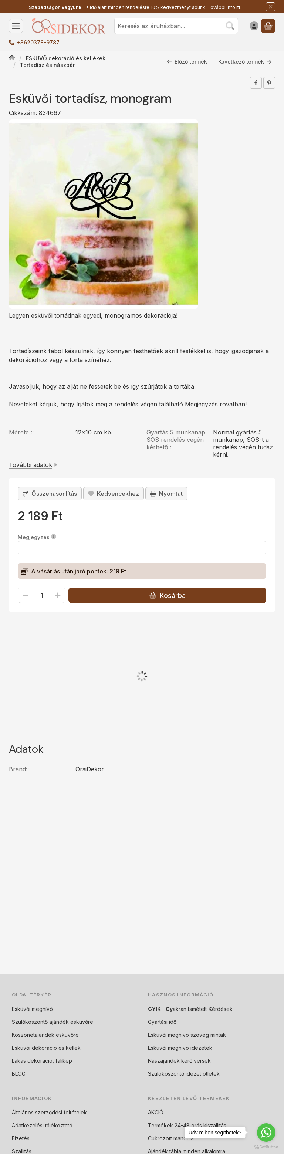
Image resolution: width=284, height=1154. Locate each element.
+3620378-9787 (38, 42)
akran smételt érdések (190, 1009)
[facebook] (256, 83)
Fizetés (21, 1138)
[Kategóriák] (16, 26)
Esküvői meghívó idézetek (180, 1048)
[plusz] (57, 595)
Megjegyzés (37, 537)
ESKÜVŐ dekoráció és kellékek (65, 58)
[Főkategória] (12, 58)
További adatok (33, 464)
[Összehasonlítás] (50, 493)
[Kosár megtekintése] (268, 26)
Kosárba (167, 595)
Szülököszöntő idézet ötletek (184, 1073)
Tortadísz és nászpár (47, 65)
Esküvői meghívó (32, 1009)
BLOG (19, 1073)
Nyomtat (166, 493)
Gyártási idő (162, 1022)
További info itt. (224, 7)
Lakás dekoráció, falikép (42, 1060)
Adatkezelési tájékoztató (42, 1125)
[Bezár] (270, 6)
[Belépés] (254, 26)
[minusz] (25, 595)
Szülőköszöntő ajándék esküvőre (52, 1022)
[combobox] (176, 26)
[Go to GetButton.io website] (266, 1146)
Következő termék (245, 61)
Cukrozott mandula (171, 1138)
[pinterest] (269, 83)
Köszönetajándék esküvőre (45, 1035)
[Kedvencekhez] (113, 493)
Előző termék (187, 61)
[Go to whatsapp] (266, 1132)
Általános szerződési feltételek (49, 1112)
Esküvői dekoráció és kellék (46, 1048)
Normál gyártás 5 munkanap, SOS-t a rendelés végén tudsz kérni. (243, 443)
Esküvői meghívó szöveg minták (187, 1035)
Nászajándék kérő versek (179, 1060)
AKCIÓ (155, 1112)
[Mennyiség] (41, 595)
